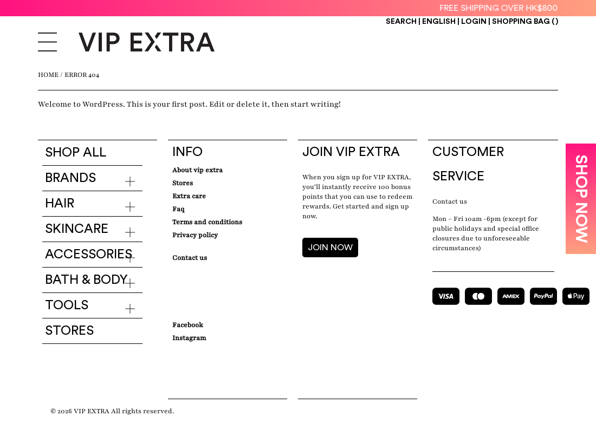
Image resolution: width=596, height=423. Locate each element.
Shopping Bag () (525, 21)
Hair (59, 203)
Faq (178, 209)
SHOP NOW (581, 198)
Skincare (76, 229)
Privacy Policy (195, 235)
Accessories (88, 254)
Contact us (449, 201)
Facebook (187, 325)
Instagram (189, 338)
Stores (69, 330)
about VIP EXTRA (197, 170)
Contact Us (189, 257)
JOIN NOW (330, 247)
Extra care (189, 196)
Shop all (75, 152)
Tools (66, 305)
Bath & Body (86, 280)
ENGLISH (439, 21)
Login (474, 21)
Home (48, 74)
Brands (70, 178)
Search (401, 21)
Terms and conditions (207, 222)
